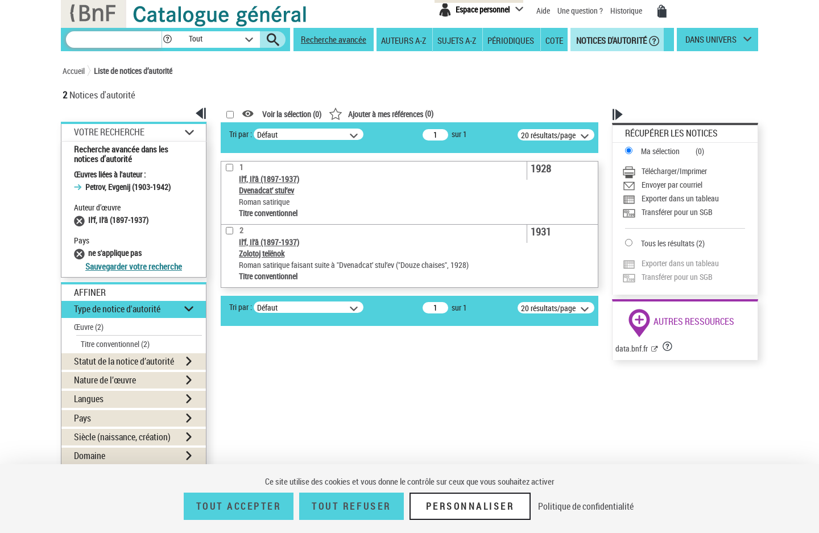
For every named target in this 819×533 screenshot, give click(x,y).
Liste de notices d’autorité (133, 70)
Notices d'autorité (610, 40)
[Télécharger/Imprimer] (683, 171)
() (381, 113)
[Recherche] (114, 39)
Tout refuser (351, 506)
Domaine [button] (89, 455)
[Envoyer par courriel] (683, 185)
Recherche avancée (333, 39)
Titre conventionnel (115, 343)
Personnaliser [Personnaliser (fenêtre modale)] (470, 506)
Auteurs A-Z (403, 40)
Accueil (74, 70)
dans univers (711, 42)
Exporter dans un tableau (680, 198)
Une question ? (580, 10)
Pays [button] (82, 418)
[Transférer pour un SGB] (683, 212)
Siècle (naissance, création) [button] (122, 437)
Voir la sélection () (291, 114)
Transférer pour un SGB (677, 211)
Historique (627, 10)
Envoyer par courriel (672, 184)
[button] (167, 39)
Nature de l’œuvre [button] (105, 380)
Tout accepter (239, 506)
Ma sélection (660, 151)
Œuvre (89, 326)
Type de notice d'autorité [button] (117, 309)
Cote (554, 40)
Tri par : (240, 134)
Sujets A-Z (456, 40)
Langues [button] (89, 398)
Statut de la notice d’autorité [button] (124, 361)
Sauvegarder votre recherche (133, 266)
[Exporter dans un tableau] (683, 198)
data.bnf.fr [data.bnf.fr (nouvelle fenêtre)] (631, 348)
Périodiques (510, 40)
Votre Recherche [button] (109, 132)
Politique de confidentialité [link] (586, 506)
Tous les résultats (667, 243)
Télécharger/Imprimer (674, 171)
